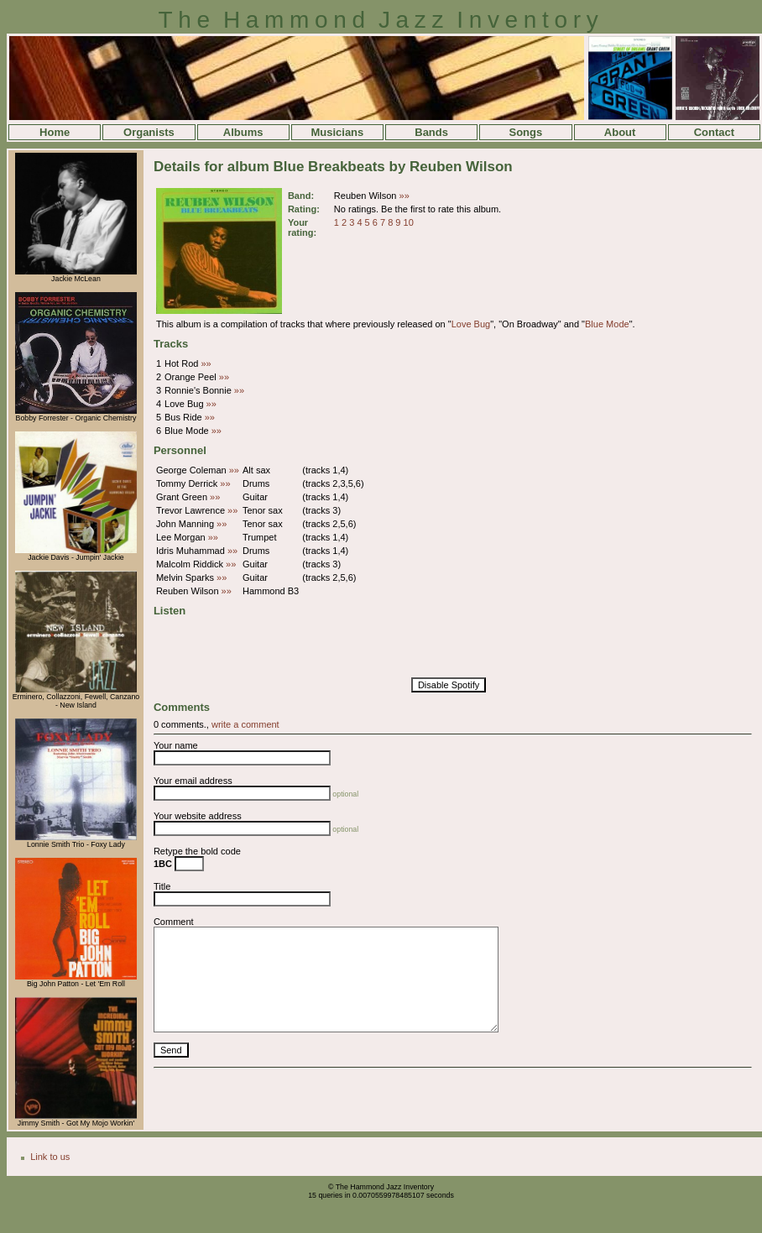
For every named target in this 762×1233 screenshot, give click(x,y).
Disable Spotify (448, 685)
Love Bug (470, 324)
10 (409, 222)
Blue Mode (607, 324)
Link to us (50, 1157)
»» (404, 196)
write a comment (245, 724)
